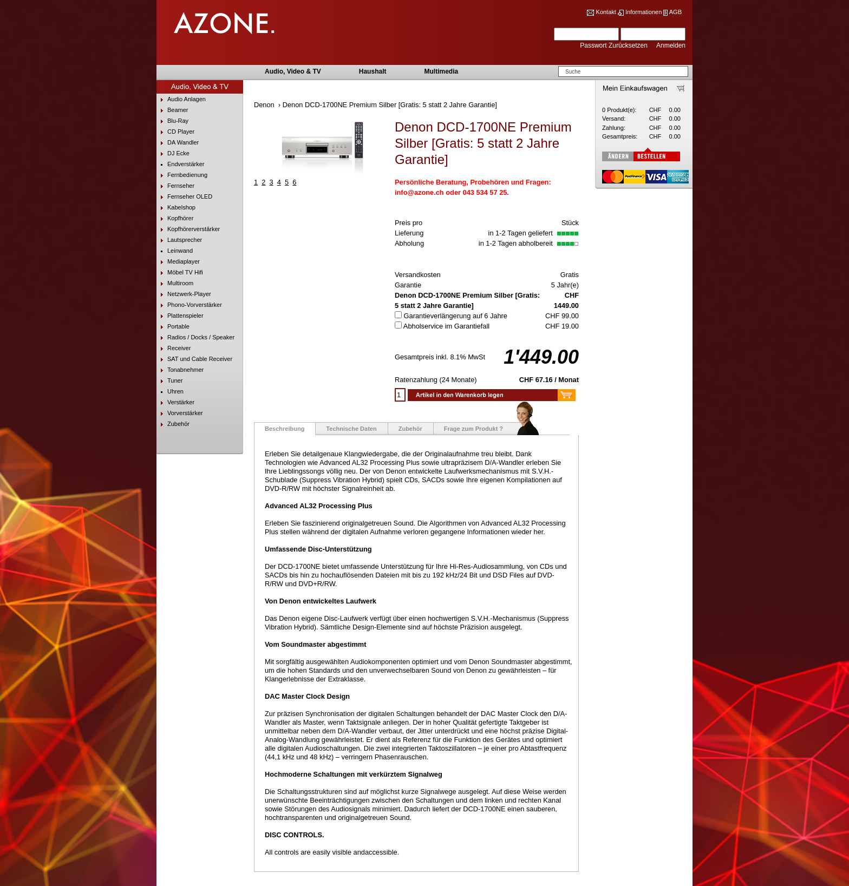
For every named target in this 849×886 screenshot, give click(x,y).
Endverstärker (180, 164)
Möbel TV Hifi (179, 272)
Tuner (169, 380)
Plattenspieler (180, 315)
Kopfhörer (174, 218)
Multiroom (174, 283)
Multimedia (441, 71)
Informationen (643, 12)
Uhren (170, 391)
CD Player (175, 131)
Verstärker (175, 402)
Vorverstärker (179, 413)
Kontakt (606, 12)
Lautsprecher (179, 240)
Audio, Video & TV (293, 71)
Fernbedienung (181, 175)
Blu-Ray (172, 120)
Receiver (173, 348)
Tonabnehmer (180, 369)
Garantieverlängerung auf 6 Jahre (455, 316)
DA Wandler (177, 142)
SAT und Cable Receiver (194, 359)
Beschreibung (284, 428)
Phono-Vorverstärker (189, 305)
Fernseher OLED (184, 196)
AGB (675, 12)
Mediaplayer (178, 261)
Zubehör (173, 424)
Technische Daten (351, 428)
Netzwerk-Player (183, 294)
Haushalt (373, 71)
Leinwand (174, 250)
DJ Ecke (173, 153)
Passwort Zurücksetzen (614, 45)
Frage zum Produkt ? (473, 428)
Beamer (172, 110)
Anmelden (670, 45)
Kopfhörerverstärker (188, 229)
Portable (173, 326)
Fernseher (175, 185)
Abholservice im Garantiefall (446, 326)
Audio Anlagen (181, 99)
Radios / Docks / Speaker (195, 337)
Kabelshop (175, 207)
